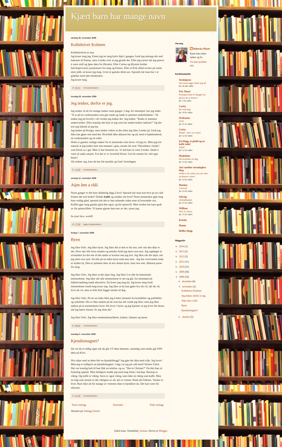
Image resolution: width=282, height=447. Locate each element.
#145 (181, 121)
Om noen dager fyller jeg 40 (192, 83)
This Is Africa (185, 211)
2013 (182, 251)
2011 (182, 261)
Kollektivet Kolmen (88, 44)
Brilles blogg (185, 231)
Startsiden (118, 405)
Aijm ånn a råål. (85, 184)
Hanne (182, 225)
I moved (183, 188)
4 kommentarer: (90, 169)
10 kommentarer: (91, 88)
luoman (143, 431)
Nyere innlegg (79, 405)
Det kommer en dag (188, 159)
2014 (182, 246)
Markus (183, 185)
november (187, 286)
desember (187, 281)
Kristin (183, 220)
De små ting (184, 109)
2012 (182, 256)
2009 (182, 271)
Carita (182, 106)
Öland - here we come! (190, 132)
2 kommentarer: (90, 325)
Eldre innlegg (156, 405)
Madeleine (184, 156)
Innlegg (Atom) (92, 411)
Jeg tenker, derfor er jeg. (92, 103)
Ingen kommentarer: (92, 224)
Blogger (163, 431)
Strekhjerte (185, 80)
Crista (182, 129)
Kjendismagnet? (85, 340)
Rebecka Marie (202, 48)
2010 (182, 266)
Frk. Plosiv (185, 91)
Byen (75, 239)
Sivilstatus (184, 118)
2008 (182, 277)
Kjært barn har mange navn (118, 16)
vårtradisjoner (185, 200)
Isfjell (182, 147)
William (183, 208)
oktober (186, 317)
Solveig (183, 196)
